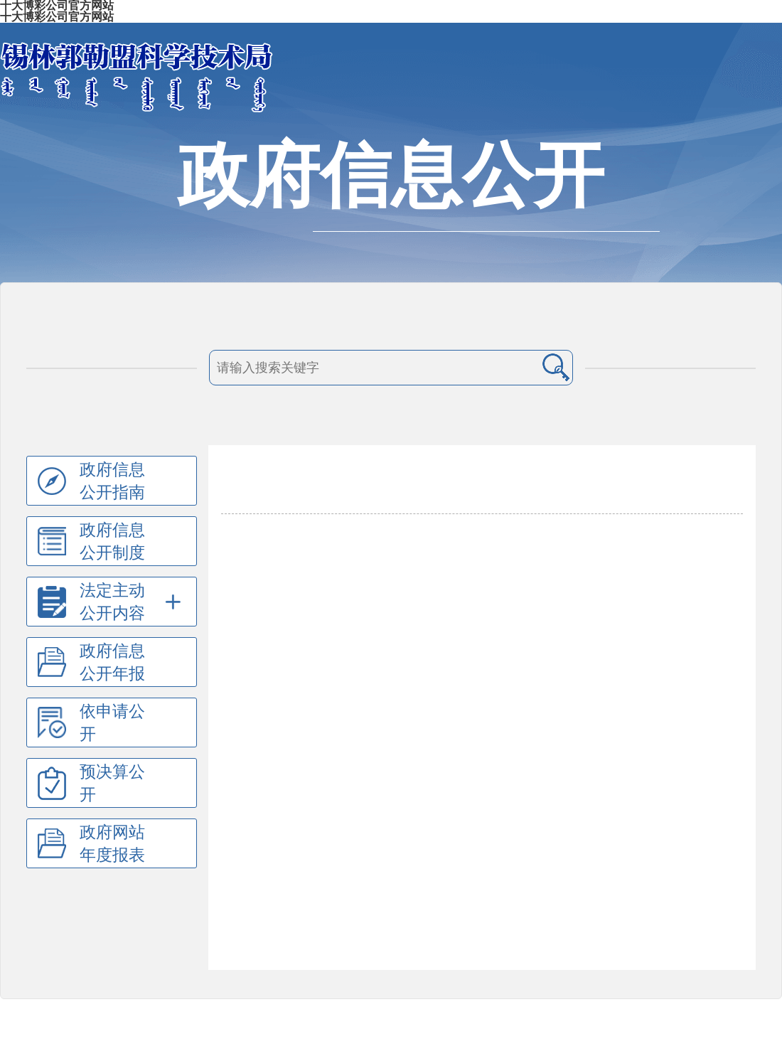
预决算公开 (112, 783)
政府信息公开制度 (112, 541)
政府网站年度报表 (112, 843)
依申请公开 (112, 722)
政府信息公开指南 (112, 480)
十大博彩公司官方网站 (57, 17)
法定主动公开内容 (112, 601)
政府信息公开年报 (112, 662)
